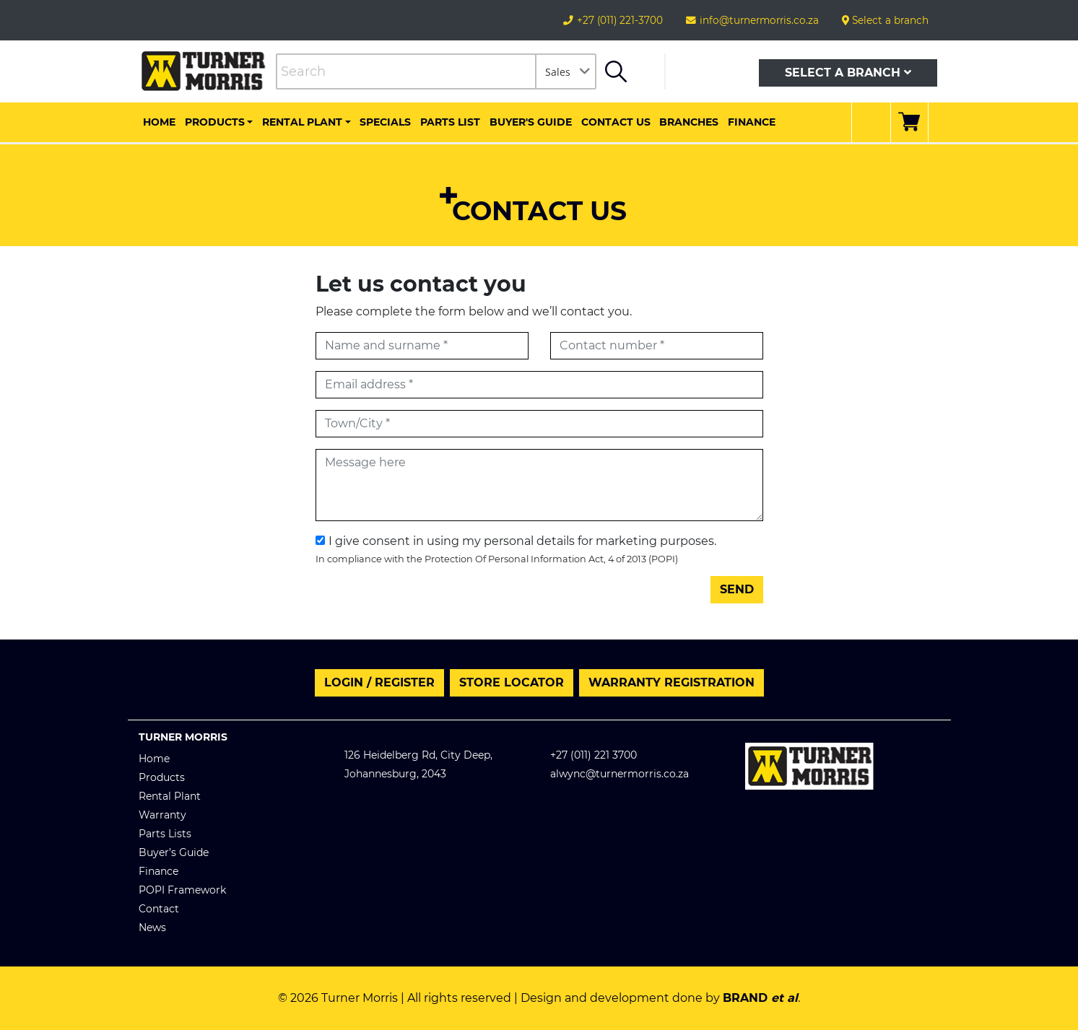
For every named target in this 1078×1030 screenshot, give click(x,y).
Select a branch (885, 20)
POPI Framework (182, 889)
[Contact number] (656, 345)
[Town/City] (539, 423)
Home (159, 121)
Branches (688, 121)
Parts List (450, 121)
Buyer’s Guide (174, 852)
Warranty (162, 814)
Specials (385, 121)
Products (215, 121)
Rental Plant (302, 121)
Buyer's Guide (531, 121)
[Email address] (539, 384)
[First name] (422, 345)
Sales (557, 72)
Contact (159, 908)
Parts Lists (165, 833)
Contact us (616, 121)
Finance (751, 121)
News (152, 927)
